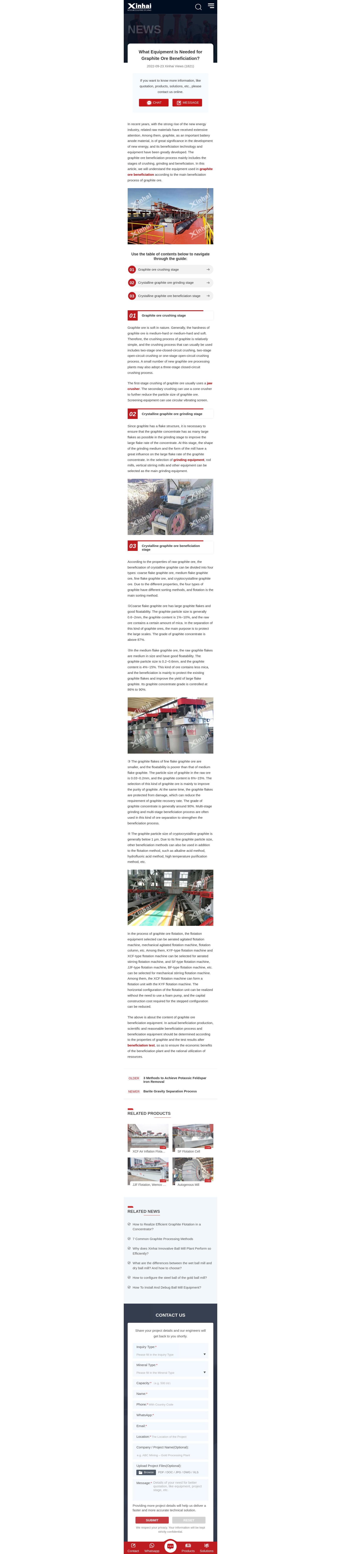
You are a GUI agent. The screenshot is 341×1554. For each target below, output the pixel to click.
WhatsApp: (145, 1415)
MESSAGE (187, 102)
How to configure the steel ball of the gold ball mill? (170, 1277)
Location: (143, 1436)
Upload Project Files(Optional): (158, 1466)
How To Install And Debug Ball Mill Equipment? (167, 1287)
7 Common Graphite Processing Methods (163, 1239)
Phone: (142, 1404)
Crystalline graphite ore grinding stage (166, 283)
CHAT (154, 102)
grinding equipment (188, 460)
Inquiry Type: (146, 1347)
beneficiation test (141, 1045)
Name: (141, 1393)
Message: (144, 1485)
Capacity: (143, 1383)
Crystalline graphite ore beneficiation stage (169, 296)
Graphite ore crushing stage (158, 270)
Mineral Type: (146, 1365)
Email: (141, 1426)
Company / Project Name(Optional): (162, 1447)
